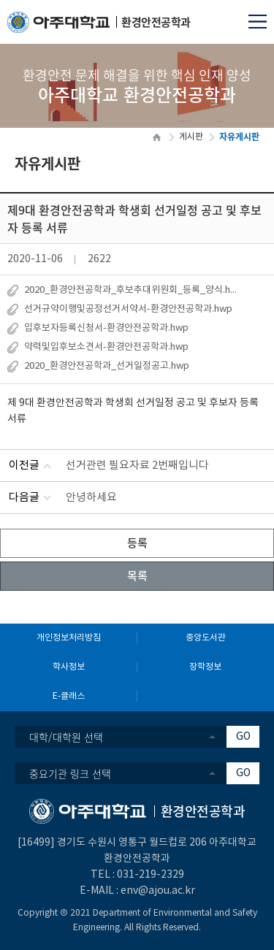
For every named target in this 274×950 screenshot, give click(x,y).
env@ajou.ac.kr (158, 891)
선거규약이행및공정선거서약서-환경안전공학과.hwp (128, 309)
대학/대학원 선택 (66, 736)
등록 (137, 543)
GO (243, 737)
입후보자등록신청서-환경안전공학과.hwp (106, 328)
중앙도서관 (206, 638)
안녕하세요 (91, 497)
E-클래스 (69, 696)
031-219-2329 (150, 875)
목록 (137, 575)
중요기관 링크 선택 (70, 773)
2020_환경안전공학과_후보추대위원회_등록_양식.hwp (132, 290)
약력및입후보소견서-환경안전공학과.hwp (106, 347)
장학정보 (205, 667)
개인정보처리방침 (69, 638)
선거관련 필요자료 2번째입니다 (137, 465)
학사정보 (69, 667)
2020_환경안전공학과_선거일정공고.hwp (106, 366)
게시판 (191, 137)
